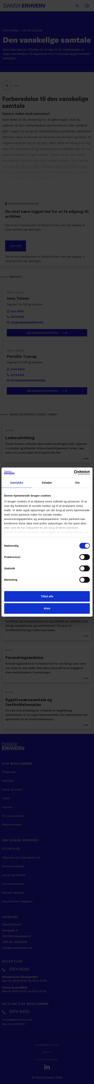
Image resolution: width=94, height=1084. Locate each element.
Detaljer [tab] (47, 482)
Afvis (47, 608)
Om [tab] (77, 482)
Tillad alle (47, 596)
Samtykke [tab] (16, 482)
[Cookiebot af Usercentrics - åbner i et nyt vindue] (74, 472)
